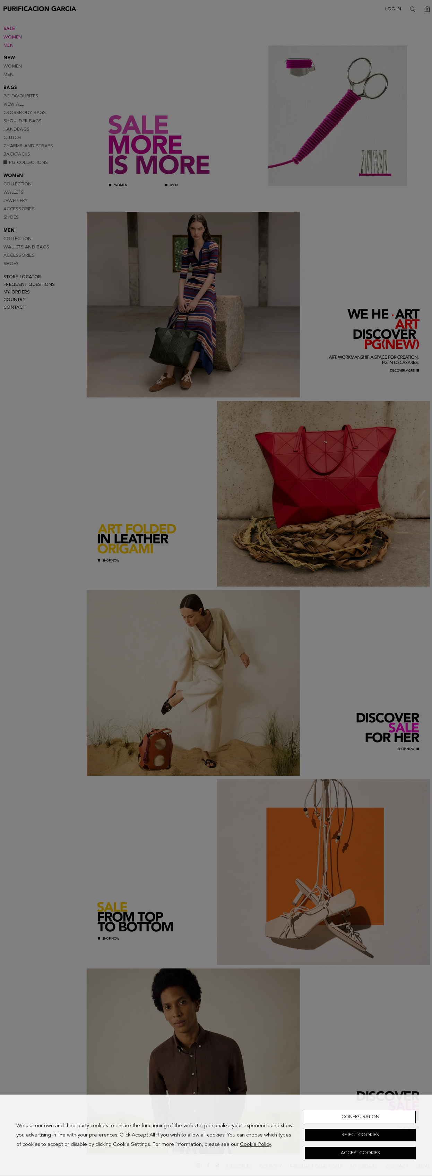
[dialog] (216, 1135)
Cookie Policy (255, 1144)
